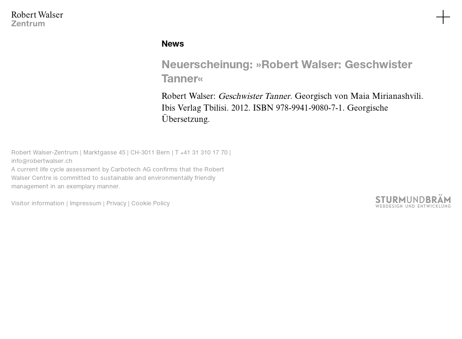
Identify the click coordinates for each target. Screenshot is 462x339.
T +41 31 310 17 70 (201, 152)
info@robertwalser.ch (42, 160)
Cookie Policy (150, 203)
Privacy (116, 203)
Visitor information (38, 203)
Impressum (85, 203)
